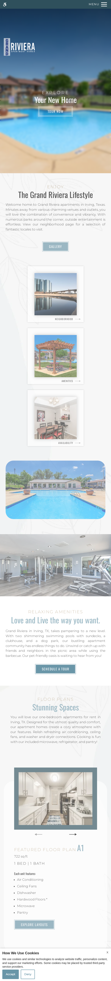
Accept (10, 974)
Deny (27, 974)
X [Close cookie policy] (107, 952)
